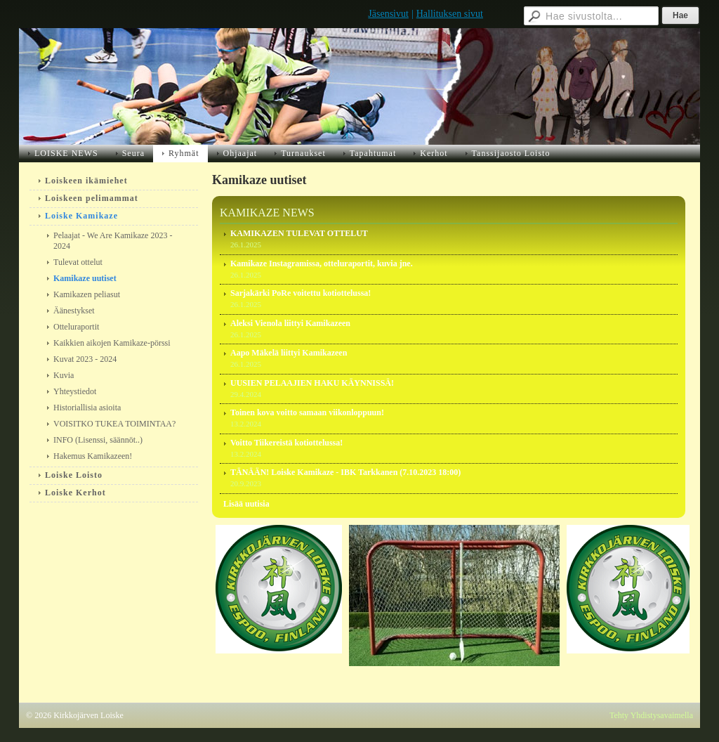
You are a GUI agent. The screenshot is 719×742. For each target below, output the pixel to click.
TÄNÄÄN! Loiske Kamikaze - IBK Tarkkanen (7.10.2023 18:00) (345, 472)
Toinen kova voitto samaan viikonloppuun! (307, 412)
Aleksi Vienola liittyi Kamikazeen (290, 323)
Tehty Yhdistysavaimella (651, 715)
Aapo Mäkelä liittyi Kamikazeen (288, 353)
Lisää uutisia (246, 504)
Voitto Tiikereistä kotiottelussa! (286, 443)
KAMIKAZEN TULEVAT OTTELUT (299, 233)
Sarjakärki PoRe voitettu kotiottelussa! (300, 293)
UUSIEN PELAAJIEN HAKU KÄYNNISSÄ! (312, 383)
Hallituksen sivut (449, 13)
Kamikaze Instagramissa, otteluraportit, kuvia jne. (321, 263)
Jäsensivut (388, 13)
